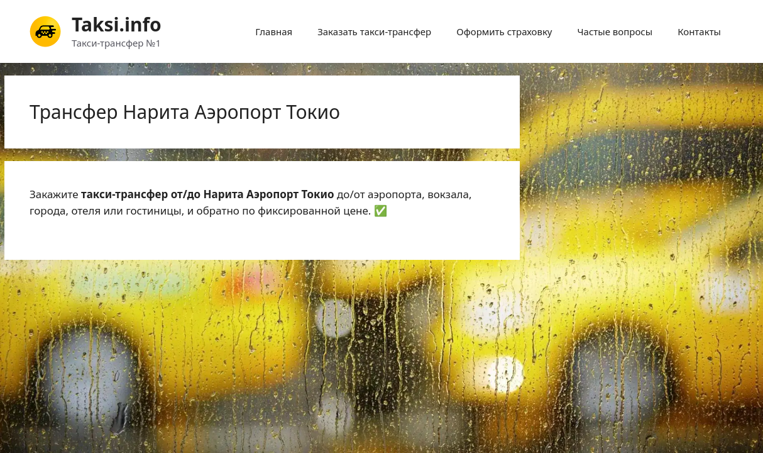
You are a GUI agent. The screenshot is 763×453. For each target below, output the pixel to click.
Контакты (699, 31)
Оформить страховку (504, 31)
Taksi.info (117, 24)
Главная (273, 31)
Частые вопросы (615, 31)
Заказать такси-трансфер (374, 31)
